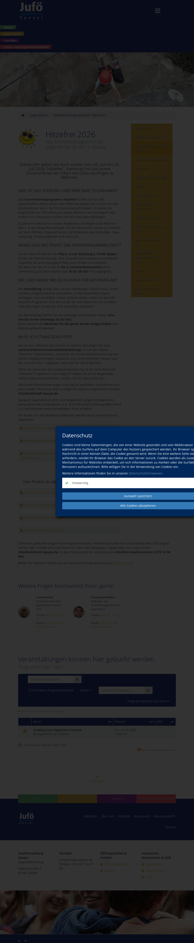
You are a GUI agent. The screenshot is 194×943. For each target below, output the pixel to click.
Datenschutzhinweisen (145, 473)
